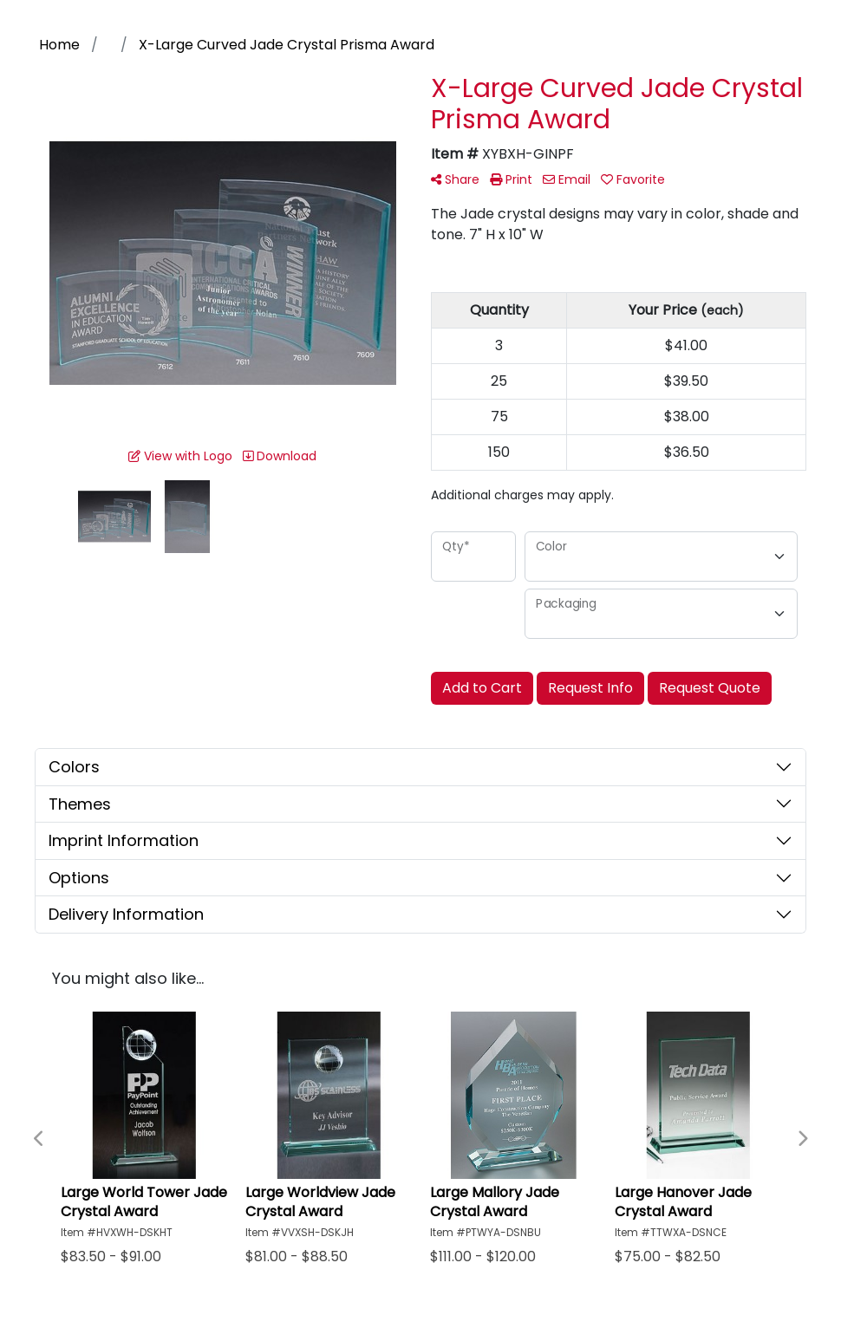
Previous (39, 1139)
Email (566, 179)
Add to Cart (482, 688)
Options (79, 878)
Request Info (590, 688)
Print (511, 179)
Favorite (633, 179)
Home (59, 45)
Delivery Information (126, 914)
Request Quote (709, 688)
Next (802, 1139)
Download (279, 456)
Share (455, 179)
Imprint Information (124, 840)
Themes (80, 804)
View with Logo (180, 456)
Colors (74, 767)
